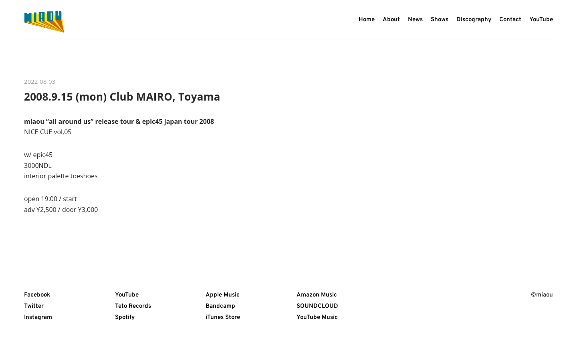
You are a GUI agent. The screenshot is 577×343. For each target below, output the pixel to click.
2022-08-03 (39, 81)
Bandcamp (220, 306)
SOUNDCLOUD (317, 306)
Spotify (125, 317)
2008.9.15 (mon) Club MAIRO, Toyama (122, 96)
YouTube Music (317, 317)
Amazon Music (317, 295)
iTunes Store (223, 317)
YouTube (127, 295)
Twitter (34, 306)
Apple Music (223, 295)
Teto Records (133, 306)
